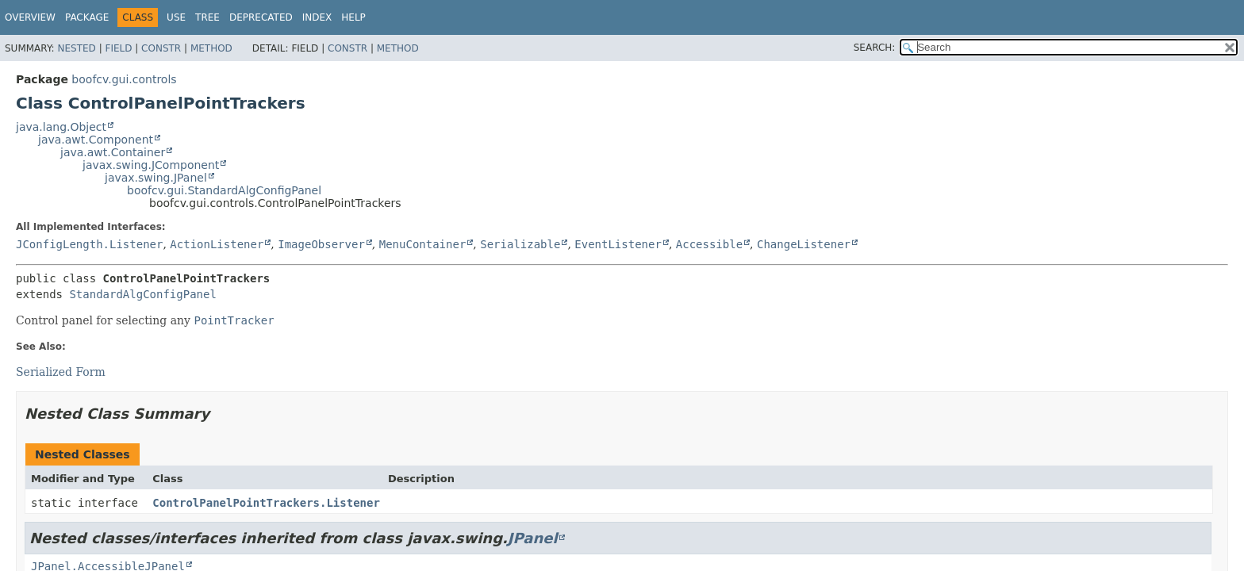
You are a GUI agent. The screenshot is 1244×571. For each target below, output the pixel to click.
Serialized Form (61, 372)
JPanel (533, 538)
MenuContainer (422, 244)
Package (87, 17)
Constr (161, 48)
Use (176, 17)
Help (353, 17)
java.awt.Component (95, 139)
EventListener (618, 244)
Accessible (709, 244)
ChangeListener (803, 244)
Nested (76, 48)
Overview (30, 17)
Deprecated (261, 17)
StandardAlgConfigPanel (142, 294)
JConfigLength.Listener (89, 244)
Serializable (520, 244)
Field (118, 48)
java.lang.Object (61, 127)
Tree (207, 17)
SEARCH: (875, 47)
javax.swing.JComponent (151, 165)
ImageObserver (321, 244)
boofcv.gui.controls (123, 79)
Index (317, 17)
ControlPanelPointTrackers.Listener (266, 502)
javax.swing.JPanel (156, 177)
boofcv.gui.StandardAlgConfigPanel (224, 190)
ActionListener (216, 244)
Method (211, 48)
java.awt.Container (112, 152)
